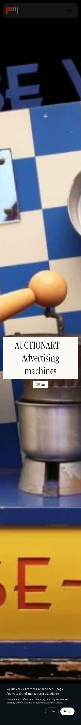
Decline (52, 711)
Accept (67, 711)
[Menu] (70, 10)
